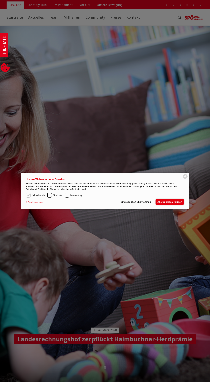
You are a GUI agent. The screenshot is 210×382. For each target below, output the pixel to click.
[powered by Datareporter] (185, 178)
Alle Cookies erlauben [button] (169, 202)
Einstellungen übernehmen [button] (136, 202)
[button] (36, 202)
